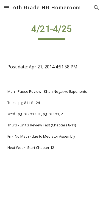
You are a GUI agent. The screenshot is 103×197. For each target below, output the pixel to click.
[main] (51, 31)
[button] (6, 7)
